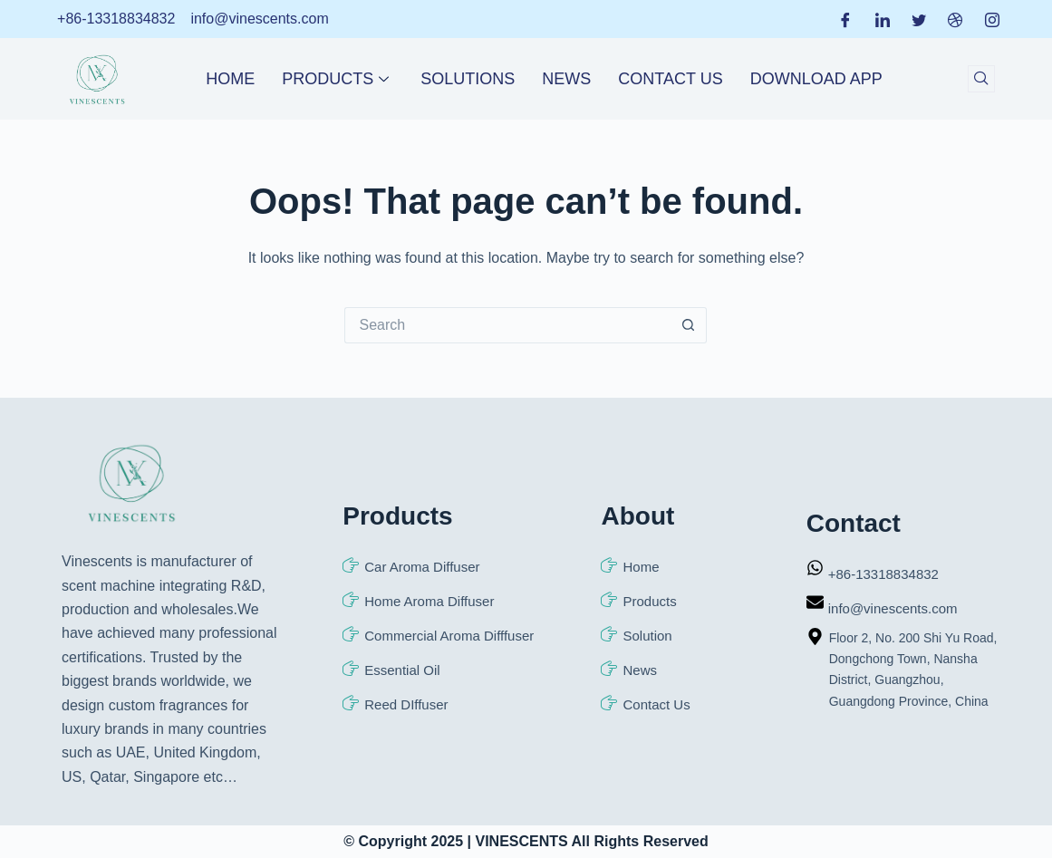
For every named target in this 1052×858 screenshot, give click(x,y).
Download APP (816, 79)
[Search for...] (507, 325)
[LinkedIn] (882, 19)
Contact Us (670, 79)
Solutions (467, 79)
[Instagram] (992, 19)
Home (230, 79)
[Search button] (689, 325)
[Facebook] (845, 19)
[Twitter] (919, 19)
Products (337, 79)
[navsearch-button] (981, 78)
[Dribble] (955, 19)
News (566, 79)
